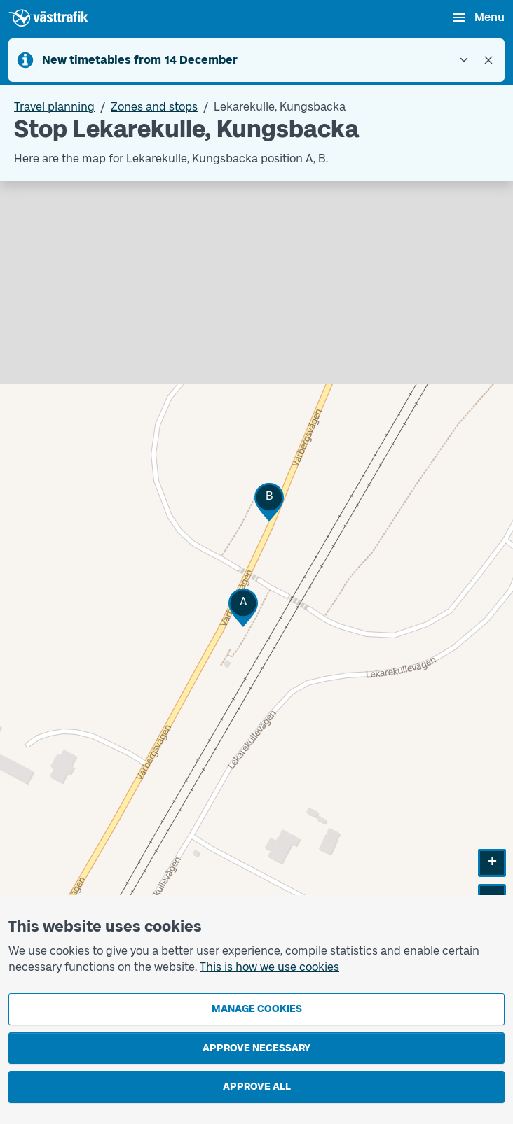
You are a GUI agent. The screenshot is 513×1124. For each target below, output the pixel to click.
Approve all (257, 1087)
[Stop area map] (256, 574)
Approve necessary (256, 1048)
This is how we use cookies (269, 967)
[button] (243, 608)
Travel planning (54, 106)
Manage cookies (257, 1009)
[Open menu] (478, 17)
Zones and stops (154, 106)
